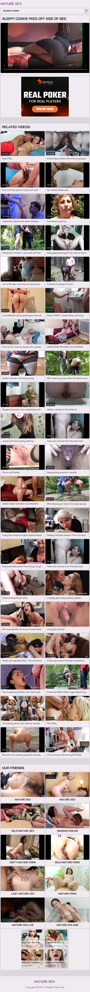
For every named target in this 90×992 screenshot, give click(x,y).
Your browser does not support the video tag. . (45, 48)
